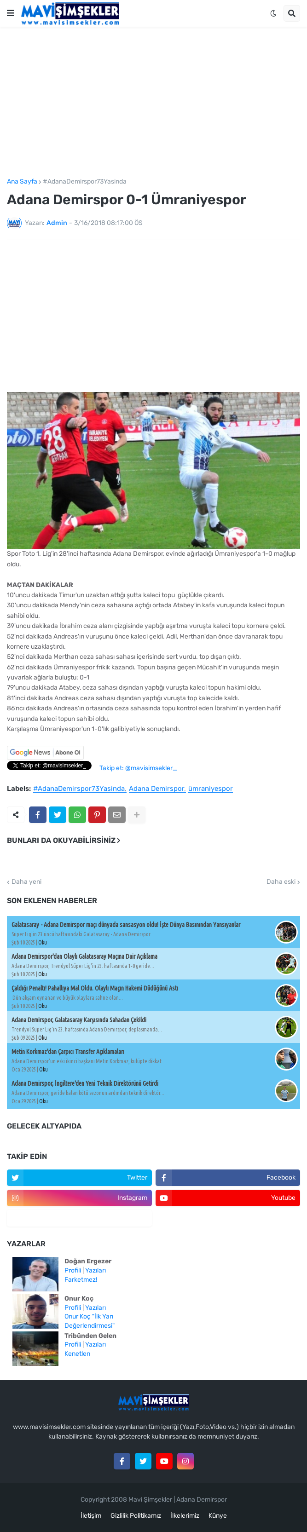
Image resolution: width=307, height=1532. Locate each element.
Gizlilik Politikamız (135, 1516)
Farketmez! (80, 1280)
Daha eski (280, 882)
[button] (10, 13)
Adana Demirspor (156, 789)
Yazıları (95, 1270)
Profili (72, 1270)
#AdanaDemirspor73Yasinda (85, 182)
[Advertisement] (153, 102)
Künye (218, 1516)
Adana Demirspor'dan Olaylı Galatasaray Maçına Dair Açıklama (84, 956)
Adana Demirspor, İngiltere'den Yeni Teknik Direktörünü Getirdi (85, 1083)
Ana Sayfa (22, 182)
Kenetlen (77, 1354)
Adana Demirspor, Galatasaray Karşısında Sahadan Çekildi (79, 1020)
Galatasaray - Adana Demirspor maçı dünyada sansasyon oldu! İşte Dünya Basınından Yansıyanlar (126, 924)
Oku (42, 942)
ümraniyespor (210, 789)
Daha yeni (26, 882)
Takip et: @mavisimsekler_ (138, 768)
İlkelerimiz (184, 1516)
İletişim (91, 1516)
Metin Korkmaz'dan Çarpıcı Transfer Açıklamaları (68, 1051)
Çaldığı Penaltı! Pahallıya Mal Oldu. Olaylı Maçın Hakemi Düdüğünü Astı (95, 988)
